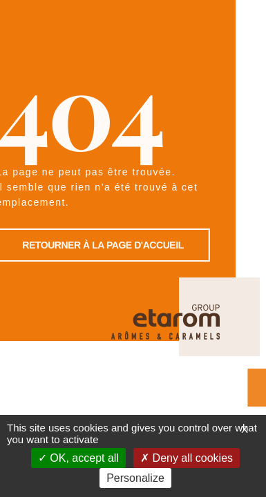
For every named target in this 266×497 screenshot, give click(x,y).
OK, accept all (78, 458)
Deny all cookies (186, 458)
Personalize (135, 478)
